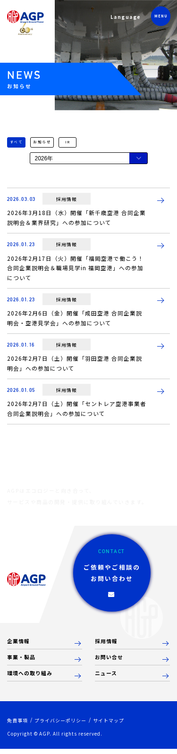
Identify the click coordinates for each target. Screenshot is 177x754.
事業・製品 (22, 661)
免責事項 (18, 725)
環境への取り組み (31, 678)
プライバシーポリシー (64, 725)
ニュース (107, 678)
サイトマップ (117, 725)
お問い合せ (110, 661)
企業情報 (19, 645)
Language (124, 18)
